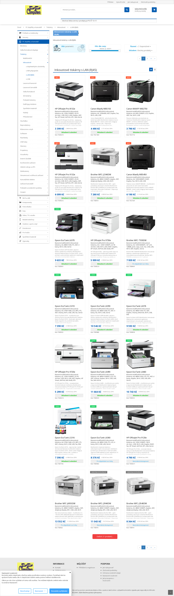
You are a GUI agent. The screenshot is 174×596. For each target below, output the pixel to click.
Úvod (19, 27)
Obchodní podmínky (148, 2)
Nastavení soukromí (110, 576)
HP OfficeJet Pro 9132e (69, 175)
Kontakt (58, 567)
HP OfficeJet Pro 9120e (140, 438)
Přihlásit (110, 2)
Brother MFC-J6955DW (69, 504)
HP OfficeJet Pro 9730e (105, 241)
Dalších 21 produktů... (105, 536)
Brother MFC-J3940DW (105, 504)
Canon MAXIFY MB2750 (140, 109)
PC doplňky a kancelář (34, 27)
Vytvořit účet (120, 2)
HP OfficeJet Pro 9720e (69, 373)
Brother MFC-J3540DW (140, 504)
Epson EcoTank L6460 (140, 373)
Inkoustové (61, 27)
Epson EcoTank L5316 (69, 438)
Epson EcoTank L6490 (105, 373)
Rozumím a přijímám (59, 591)
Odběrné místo (60, 570)
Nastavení (40, 591)
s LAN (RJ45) (74, 27)
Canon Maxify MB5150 (105, 109)
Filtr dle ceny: (100, 46)
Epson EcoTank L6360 (105, 438)
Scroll (170, 592)
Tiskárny (49, 27)
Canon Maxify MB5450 (140, 175)
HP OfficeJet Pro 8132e (69, 109)
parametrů (67, 46)
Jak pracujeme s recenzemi (108, 579)
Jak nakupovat (133, 2)
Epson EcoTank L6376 (140, 307)
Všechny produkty (140, 50)
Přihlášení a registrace (87, 567)
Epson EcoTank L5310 (69, 307)
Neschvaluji (24, 591)
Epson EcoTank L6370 (69, 241)
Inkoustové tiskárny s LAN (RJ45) (65, 33)
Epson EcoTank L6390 (105, 307)
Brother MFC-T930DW (140, 241)
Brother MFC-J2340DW (105, 175)
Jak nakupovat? (108, 567)
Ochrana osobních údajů (111, 573)
